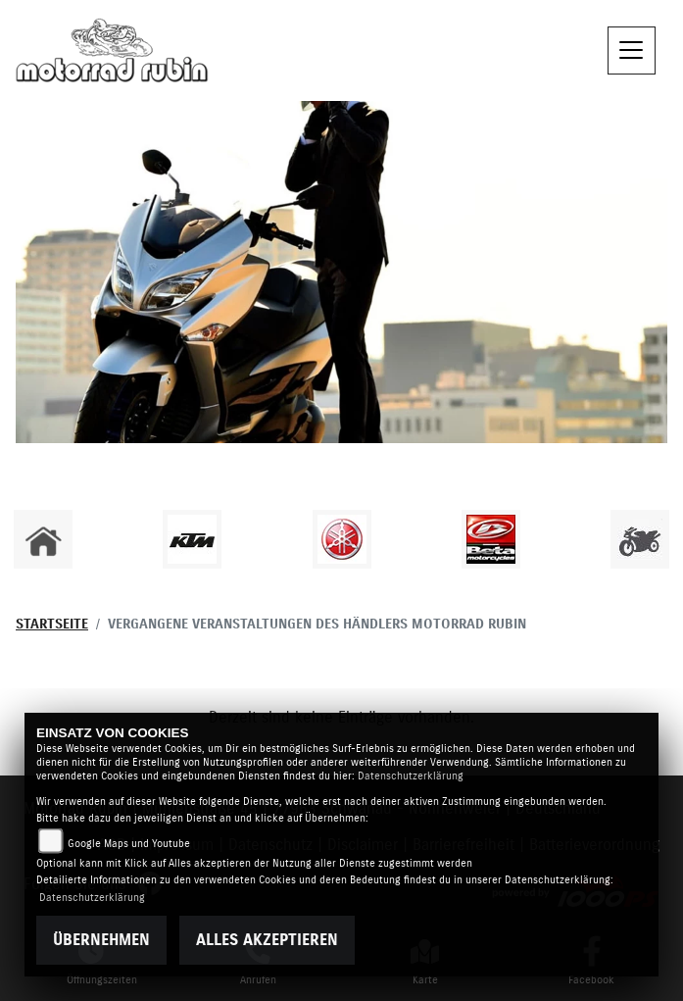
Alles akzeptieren (267, 940)
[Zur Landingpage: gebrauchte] (639, 539)
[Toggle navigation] (632, 50)
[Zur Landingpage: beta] (491, 539)
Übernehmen (101, 940)
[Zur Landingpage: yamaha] (342, 539)
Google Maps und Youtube (129, 843)
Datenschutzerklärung (410, 776)
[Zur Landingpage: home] (43, 539)
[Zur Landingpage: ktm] (192, 539)
